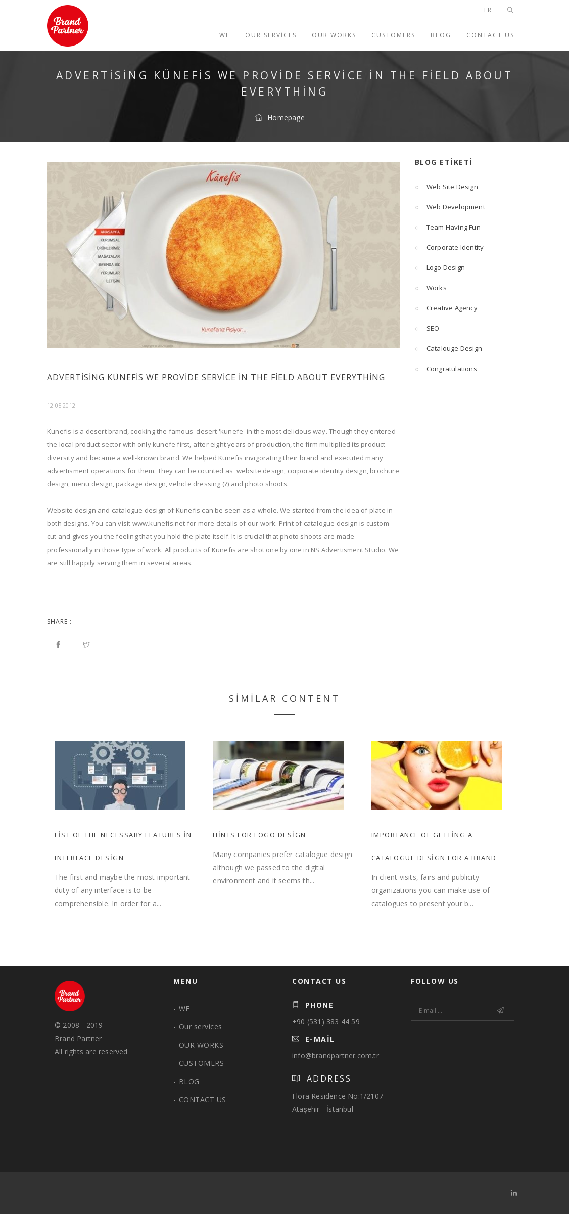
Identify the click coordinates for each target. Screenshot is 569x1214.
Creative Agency (446, 307)
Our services (271, 35)
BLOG (441, 35)
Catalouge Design (448, 348)
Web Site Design (446, 186)
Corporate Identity (449, 247)
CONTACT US (490, 35)
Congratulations (446, 368)
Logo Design (440, 267)
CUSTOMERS (393, 35)
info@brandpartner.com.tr (335, 1055)
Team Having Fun (448, 227)
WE (224, 35)
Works (431, 287)
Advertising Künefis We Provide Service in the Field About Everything (216, 377)
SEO (427, 328)
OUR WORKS (334, 35)
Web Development (450, 206)
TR (487, 10)
